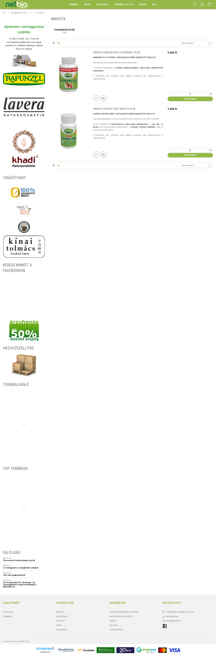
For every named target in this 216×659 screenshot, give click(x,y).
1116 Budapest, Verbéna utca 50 (179, 612)
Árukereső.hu (45, 652)
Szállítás (114, 625)
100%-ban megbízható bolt (14, 575)
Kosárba (191, 99)
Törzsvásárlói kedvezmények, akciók (19, 560)
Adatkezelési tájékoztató (121, 616)
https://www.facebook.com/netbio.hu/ (165, 626)
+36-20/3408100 (171, 616)
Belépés (59, 612)
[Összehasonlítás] (103, 98)
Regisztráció (62, 616)
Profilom (60, 621)
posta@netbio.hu (173, 621)
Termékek (7, 616)
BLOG (154, 4)
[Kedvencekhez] (96, 98)
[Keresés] (195, 4)
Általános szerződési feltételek (124, 612)
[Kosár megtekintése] (209, 4)
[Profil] (202, 4)
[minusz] (170, 94)
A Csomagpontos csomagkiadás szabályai (20, 568)
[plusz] (210, 94)
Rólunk (142, 4)
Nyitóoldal (8, 612)
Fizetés (113, 621)
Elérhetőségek (116, 630)
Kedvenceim (61, 630)
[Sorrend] (196, 43)
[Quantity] (190, 94)
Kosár (59, 625)
